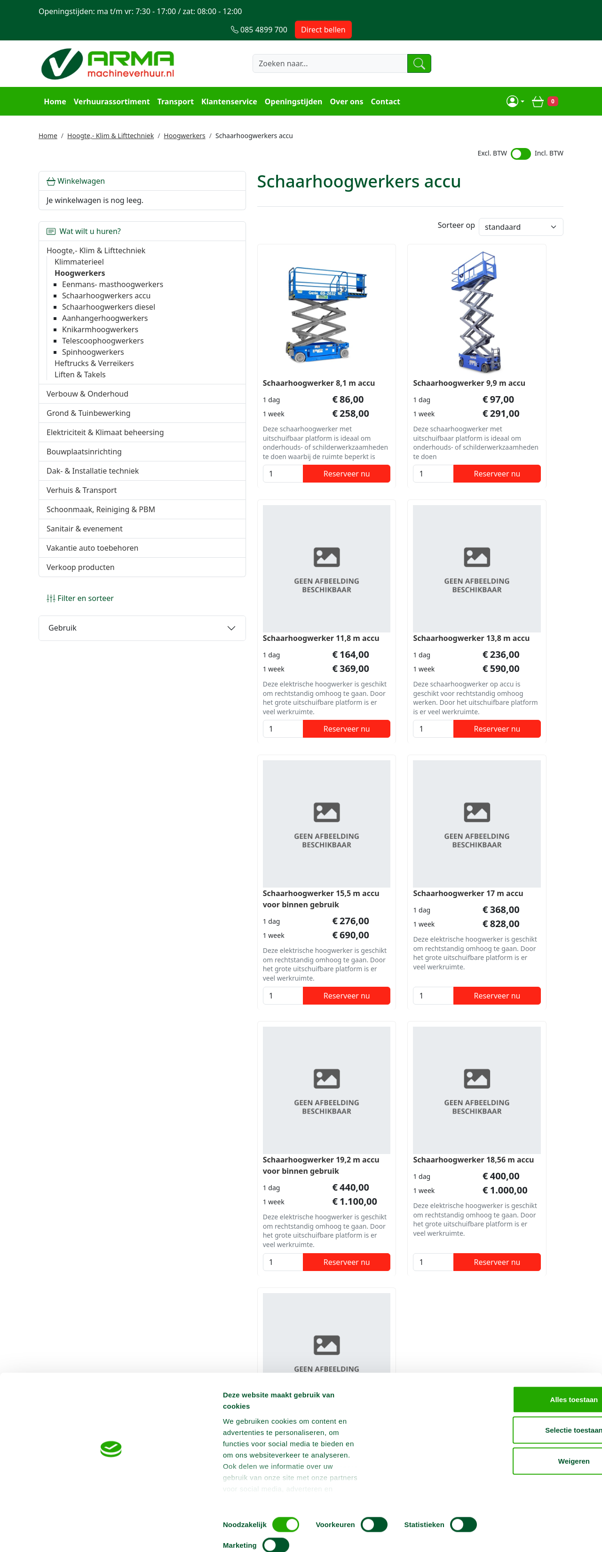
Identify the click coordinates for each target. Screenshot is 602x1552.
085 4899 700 (400, 1337)
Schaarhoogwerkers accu (106, 287)
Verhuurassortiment (110, 83)
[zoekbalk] (312, 45)
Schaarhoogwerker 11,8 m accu (495, 355)
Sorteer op (456, 208)
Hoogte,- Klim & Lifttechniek (110, 116)
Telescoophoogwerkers (103, 344)
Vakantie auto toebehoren (92, 574)
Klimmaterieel (79, 242)
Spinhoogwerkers (93, 355)
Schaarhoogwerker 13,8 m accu (227, 605)
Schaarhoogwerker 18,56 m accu (363, 855)
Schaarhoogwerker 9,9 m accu (359, 355)
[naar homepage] (109, 46)
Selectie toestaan (524, 1460)
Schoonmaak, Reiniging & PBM (92, 529)
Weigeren (523, 1490)
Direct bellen (535, 11)
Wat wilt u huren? (84, 212)
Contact (383, 83)
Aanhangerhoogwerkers (105, 321)
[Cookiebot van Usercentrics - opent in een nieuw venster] (61, 1534)
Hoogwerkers (184, 116)
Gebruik (62, 653)
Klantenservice (228, 83)
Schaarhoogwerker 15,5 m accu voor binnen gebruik (361, 605)
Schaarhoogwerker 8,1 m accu (225, 355)
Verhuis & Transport (82, 504)
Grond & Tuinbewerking (89, 416)
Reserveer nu (250, 451)
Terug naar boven (301, 1307)
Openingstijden (292, 83)
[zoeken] (406, 45)
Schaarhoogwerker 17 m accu (502, 599)
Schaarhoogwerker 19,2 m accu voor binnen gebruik (227, 855)
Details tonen (508, 1533)
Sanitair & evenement (85, 554)
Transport (174, 83)
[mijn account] (517, 83)
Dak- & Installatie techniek (93, 485)
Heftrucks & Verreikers (94, 366)
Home (53, 83)
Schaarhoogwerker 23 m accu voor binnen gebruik (502, 855)
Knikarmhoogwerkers (100, 333)
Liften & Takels (80, 378)
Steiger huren (278, 1393)
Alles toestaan (523, 1429)
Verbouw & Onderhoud (87, 397)
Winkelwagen (76, 161)
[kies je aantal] (195, 451)
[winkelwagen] (546, 83)
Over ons (345, 83)
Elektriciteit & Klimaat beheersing (84, 441)
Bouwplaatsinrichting (84, 466)
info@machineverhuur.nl (510, 1337)
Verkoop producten (81, 593)
